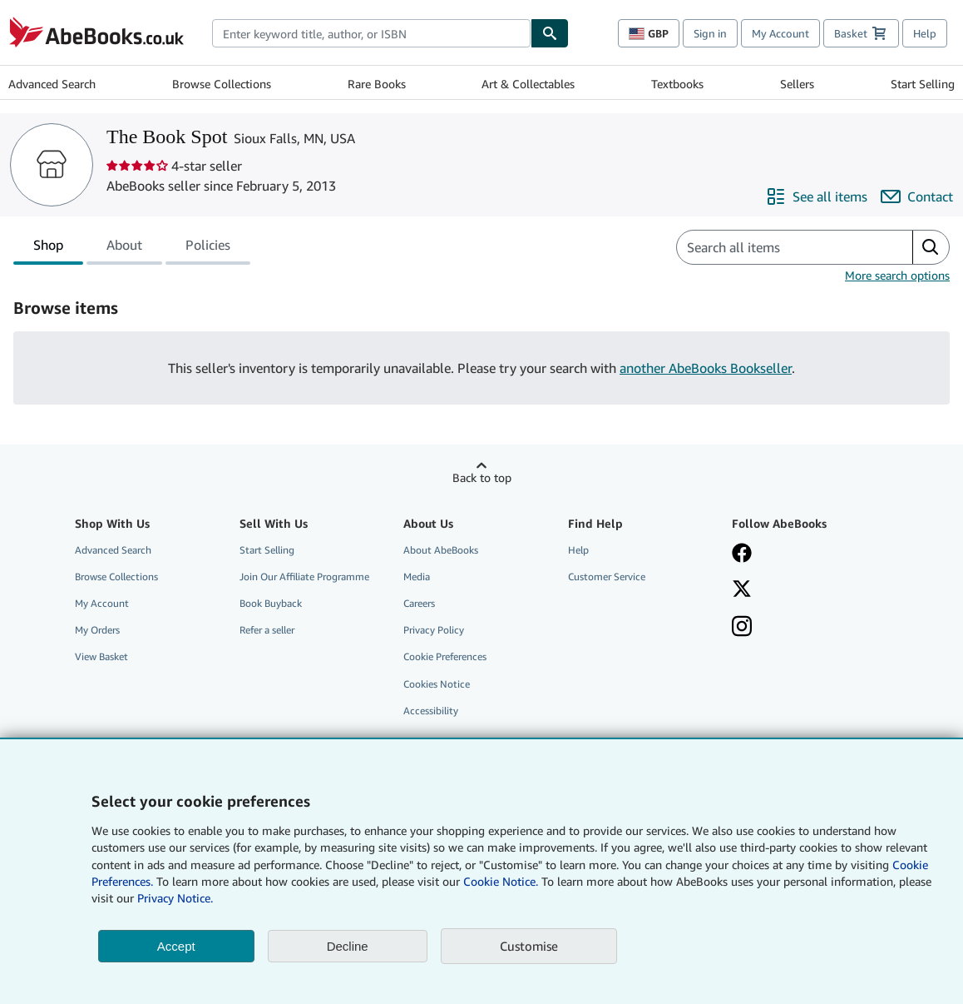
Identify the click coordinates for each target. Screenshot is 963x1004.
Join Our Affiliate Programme (304, 576)
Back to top (481, 477)
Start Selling (923, 84)
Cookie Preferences (444, 656)
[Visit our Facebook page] (742, 554)
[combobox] (371, 33)
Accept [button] (176, 946)
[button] (930, 247)
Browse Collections (221, 84)
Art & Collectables (528, 84)
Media (416, 576)
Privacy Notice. (175, 898)
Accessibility (430, 710)
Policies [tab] (207, 248)
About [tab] (124, 248)
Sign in (710, 33)
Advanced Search (52, 84)
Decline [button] (347, 946)
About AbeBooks (440, 550)
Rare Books (377, 84)
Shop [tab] (48, 248)
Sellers (797, 84)
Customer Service (606, 576)
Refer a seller (267, 630)
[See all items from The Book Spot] (816, 196)
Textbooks (677, 84)
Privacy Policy (433, 630)
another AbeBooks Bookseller (706, 368)
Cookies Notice (436, 684)
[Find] (549, 33)
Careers (419, 603)
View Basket (101, 656)
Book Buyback (271, 603)
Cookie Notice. (500, 881)
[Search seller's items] (778, 247)
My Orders (97, 630)
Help (924, 33)
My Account (780, 33)
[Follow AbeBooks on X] (742, 590)
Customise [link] (529, 945)
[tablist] (131, 247)
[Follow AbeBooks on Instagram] (742, 627)
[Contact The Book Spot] (917, 196)
